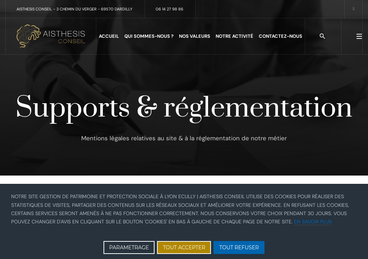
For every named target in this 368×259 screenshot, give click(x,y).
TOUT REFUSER (239, 247)
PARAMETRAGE (129, 247)
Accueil (109, 36)
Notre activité (234, 36)
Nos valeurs (194, 36)
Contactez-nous (280, 36)
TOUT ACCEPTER (184, 247)
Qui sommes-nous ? (149, 36)
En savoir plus (313, 221)
